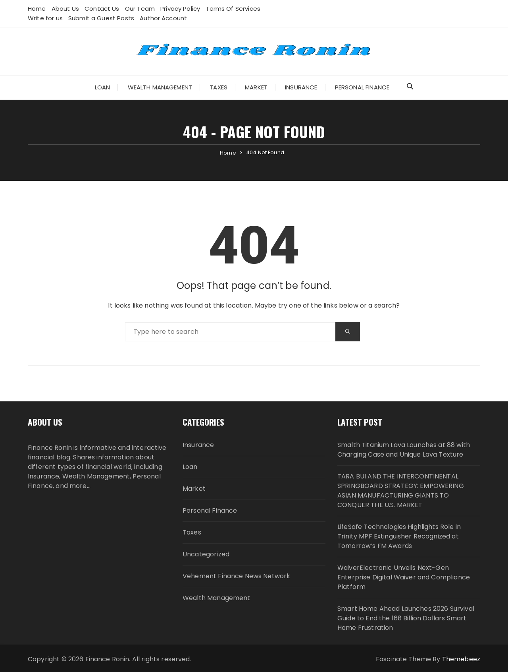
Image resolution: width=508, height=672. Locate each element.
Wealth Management (160, 87)
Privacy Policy (180, 8)
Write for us (45, 18)
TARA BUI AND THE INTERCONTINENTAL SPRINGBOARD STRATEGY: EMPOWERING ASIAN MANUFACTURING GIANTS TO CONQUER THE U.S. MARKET (400, 490)
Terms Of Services (233, 8)
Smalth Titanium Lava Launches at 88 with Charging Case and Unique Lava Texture (403, 449)
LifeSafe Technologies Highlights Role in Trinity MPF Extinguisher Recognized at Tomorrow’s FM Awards (399, 536)
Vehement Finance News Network (236, 576)
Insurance (301, 87)
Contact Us (102, 8)
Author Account (163, 18)
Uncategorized (206, 554)
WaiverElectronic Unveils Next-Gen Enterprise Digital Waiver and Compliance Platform (403, 577)
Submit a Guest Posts (101, 18)
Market (256, 87)
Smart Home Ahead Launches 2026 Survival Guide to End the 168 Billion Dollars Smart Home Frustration (405, 618)
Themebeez (461, 659)
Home (37, 8)
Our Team (140, 8)
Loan (102, 87)
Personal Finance (362, 87)
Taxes (218, 87)
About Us (65, 8)
